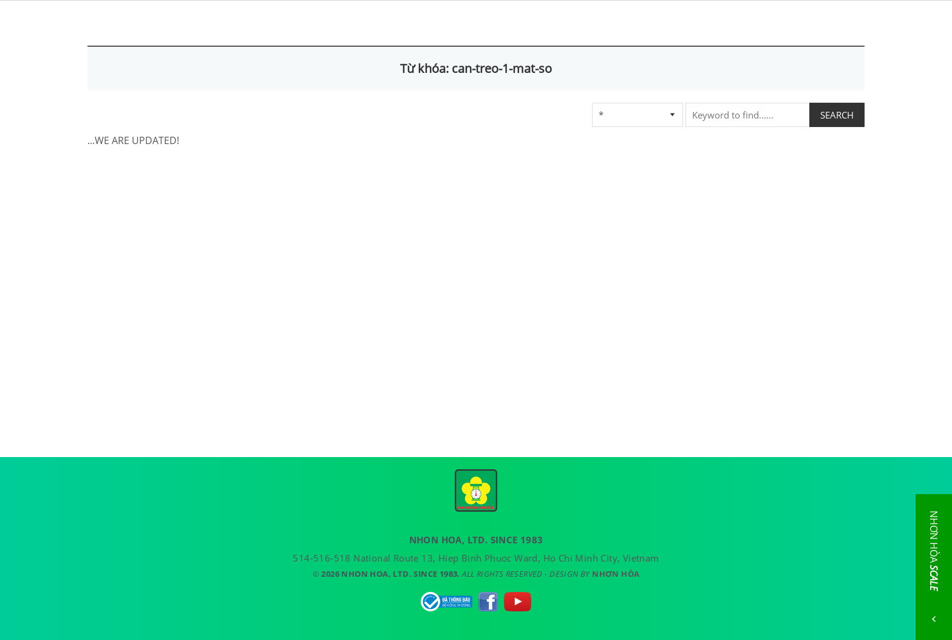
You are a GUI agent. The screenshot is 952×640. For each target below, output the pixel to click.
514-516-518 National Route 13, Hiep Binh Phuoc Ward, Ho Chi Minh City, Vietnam (476, 558)
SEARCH (837, 115)
